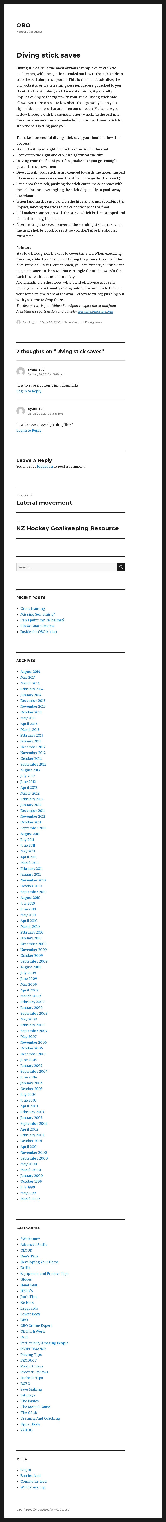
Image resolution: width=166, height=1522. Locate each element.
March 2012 (30, 793)
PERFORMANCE (33, 1349)
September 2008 (34, 1013)
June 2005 (28, 1060)
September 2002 (33, 1123)
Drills (25, 1268)
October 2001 (31, 1141)
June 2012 (28, 782)
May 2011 (27, 851)
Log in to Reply (28, 391)
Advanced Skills (33, 1244)
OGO (24, 1337)
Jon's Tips (28, 1297)
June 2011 (27, 845)
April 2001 (29, 1147)
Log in (25, 1470)
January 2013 (30, 741)
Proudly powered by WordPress (47, 1509)
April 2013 (28, 724)
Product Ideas (31, 1366)
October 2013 (31, 712)
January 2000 (31, 1176)
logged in (45, 466)
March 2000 (30, 1170)
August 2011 (30, 834)
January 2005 (31, 1065)
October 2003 (31, 1089)
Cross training (32, 608)
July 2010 (27, 903)
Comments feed (33, 1481)
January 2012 (30, 805)
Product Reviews (34, 1372)
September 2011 (33, 828)
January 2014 (30, 695)
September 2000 (34, 1158)
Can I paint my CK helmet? (42, 620)
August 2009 (30, 967)
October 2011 (30, 822)
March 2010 (30, 926)
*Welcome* (30, 1239)
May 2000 (28, 1164)
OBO (23, 25)
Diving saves (93, 322)
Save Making (73, 322)
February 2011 (31, 869)
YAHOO (26, 1430)
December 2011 (32, 811)
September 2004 (34, 1071)
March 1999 (30, 1199)
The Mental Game (35, 1407)
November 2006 (33, 1042)
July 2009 (28, 973)
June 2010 (28, 909)
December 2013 (32, 701)
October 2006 (31, 1048)
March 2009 (30, 996)
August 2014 (30, 672)
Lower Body (30, 1314)
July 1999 (27, 1187)
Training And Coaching (40, 1418)
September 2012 (33, 764)
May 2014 (28, 677)
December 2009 (33, 944)
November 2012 (33, 753)
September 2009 (34, 961)
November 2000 (33, 1152)
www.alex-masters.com (95, 311)
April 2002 (29, 1129)
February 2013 (31, 735)
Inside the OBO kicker (38, 632)
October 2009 (31, 955)
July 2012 (27, 776)
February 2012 (31, 799)
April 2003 (29, 1106)
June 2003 (28, 1100)
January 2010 (31, 938)
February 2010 (31, 932)
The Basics (29, 1401)
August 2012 (30, 770)
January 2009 (31, 1008)
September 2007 (33, 1031)
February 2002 (32, 1135)
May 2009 (28, 984)
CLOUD (26, 1250)
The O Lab (28, 1412)
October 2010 (31, 886)
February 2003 (32, 1112)
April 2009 (29, 990)
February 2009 (32, 1002)
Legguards (29, 1308)
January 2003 (31, 1118)
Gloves (26, 1279)
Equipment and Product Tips (44, 1273)
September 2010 (33, 892)
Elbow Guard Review (37, 626)
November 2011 (32, 816)
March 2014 (30, 683)
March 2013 (30, 729)
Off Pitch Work (32, 1331)
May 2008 (28, 1019)
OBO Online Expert (36, 1326)
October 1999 (31, 1181)
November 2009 (33, 950)
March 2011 (29, 863)
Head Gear (29, 1285)
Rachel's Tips (31, 1378)
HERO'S (26, 1291)
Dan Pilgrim (30, 322)
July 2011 (27, 840)
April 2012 (28, 787)
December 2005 (33, 1054)
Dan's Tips (29, 1256)
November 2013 (33, 706)
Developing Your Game (39, 1262)
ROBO (25, 1384)
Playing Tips (31, 1355)
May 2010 (28, 915)
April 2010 (28, 921)
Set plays (27, 1395)
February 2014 (31, 689)
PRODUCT (28, 1360)
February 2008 (32, 1025)
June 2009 (28, 979)
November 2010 (33, 880)
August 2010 (30, 897)
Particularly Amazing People (44, 1343)
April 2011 (28, 857)
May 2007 (28, 1037)
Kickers (27, 1302)
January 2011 (30, 874)
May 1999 (28, 1193)
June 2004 (28, 1077)
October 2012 (31, 758)
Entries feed (30, 1476)
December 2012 (32, 747)
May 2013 (28, 718)
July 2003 (28, 1094)
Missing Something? (37, 614)
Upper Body (30, 1424)
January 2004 (31, 1083)
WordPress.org (32, 1487)
